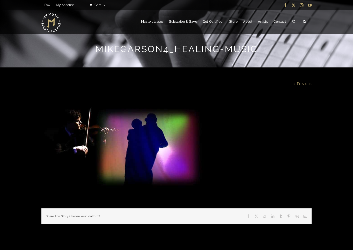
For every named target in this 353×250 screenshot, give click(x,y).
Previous (304, 84)
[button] (304, 21)
